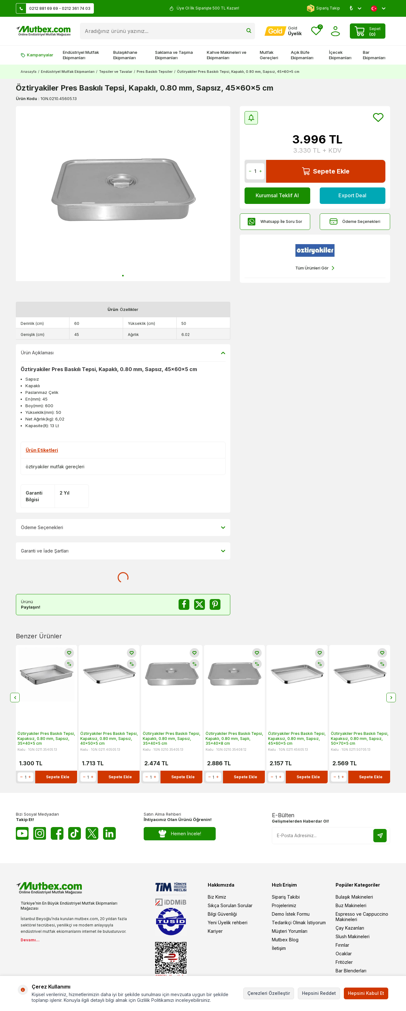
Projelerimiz (284, 905)
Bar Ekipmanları (374, 55)
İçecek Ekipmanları (340, 55)
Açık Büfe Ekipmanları (302, 55)
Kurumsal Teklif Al (277, 195)
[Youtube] (22, 833)
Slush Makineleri (353, 936)
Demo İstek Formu (291, 914)
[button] (123, 275)
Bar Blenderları (351, 970)
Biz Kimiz (217, 897)
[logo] (43, 31)
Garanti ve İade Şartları (123, 550)
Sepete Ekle (326, 171)
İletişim (279, 948)
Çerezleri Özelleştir (268, 993)
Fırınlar (342, 945)
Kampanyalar (37, 54)
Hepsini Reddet (319, 993)
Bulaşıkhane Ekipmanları (125, 55)
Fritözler (344, 962)
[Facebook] (57, 833)
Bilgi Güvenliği (222, 914)
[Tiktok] (74, 833)
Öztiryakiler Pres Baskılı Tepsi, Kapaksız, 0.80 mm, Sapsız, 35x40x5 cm (46, 738)
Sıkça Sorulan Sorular (230, 905)
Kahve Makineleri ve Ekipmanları (226, 55)
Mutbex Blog (285, 939)
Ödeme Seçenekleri (355, 221)
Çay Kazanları (350, 928)
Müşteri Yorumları (289, 931)
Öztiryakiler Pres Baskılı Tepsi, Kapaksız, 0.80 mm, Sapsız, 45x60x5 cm (297, 738)
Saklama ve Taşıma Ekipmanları (174, 55)
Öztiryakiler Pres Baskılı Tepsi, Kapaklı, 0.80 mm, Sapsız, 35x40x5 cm (171, 738)
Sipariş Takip (323, 8)
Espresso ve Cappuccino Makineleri (362, 916)
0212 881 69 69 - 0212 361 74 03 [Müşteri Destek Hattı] (53, 8)
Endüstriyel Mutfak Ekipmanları (81, 55)
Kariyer (215, 931)
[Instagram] (39, 833)
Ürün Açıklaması (123, 352)
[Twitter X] (92, 833)
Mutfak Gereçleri (269, 55)
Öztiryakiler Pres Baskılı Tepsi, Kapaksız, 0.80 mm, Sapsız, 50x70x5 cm (360, 738)
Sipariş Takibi (286, 897)
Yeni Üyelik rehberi (227, 922)
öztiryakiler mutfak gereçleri (55, 466)
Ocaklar (344, 953)
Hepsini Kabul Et (366, 993)
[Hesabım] (283, 31)
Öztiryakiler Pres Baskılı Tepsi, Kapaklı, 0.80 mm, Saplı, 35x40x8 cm (234, 738)
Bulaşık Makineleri (354, 897)
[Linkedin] (109, 833)
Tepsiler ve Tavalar (115, 71)
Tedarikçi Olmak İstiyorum (299, 922)
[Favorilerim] (316, 31)
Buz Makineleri (351, 905)
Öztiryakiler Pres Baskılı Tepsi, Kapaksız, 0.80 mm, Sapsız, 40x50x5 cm (109, 738)
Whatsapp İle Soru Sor (275, 221)
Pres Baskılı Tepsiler (155, 71)
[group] (123, 193)
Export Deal (352, 195)
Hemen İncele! (179, 834)
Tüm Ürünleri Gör (314, 268)
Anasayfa (28, 71)
